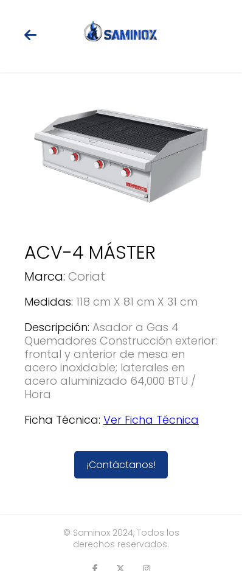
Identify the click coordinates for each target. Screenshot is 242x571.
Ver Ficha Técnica (151, 419)
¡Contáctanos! (121, 465)
